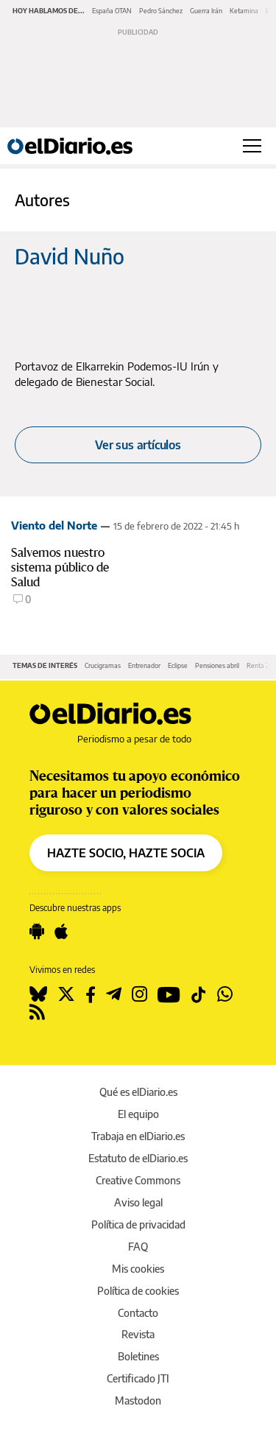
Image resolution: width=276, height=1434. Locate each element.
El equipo (138, 1114)
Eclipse (178, 665)
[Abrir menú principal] (252, 145)
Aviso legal (138, 1202)
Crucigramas (103, 665)
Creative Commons (138, 1180)
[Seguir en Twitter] (66, 994)
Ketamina (244, 11)
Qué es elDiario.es (138, 1092)
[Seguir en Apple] (61, 932)
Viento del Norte (54, 525)
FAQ (138, 1246)
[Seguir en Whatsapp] (225, 994)
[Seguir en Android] (36, 932)
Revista (138, 1334)
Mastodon (138, 1400)
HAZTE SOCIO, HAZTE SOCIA (126, 853)
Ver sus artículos (138, 444)
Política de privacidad (138, 1224)
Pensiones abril (217, 665)
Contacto (138, 1313)
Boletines (138, 1356)
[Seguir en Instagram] (139, 994)
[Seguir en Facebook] (90, 994)
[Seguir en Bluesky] (38, 994)
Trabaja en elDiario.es (138, 1136)
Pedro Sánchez (161, 11)
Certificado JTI (138, 1378)
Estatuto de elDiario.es (138, 1158)
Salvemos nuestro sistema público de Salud (60, 567)
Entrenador (144, 665)
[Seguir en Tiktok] (199, 994)
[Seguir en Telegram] (113, 994)
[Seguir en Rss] (37, 1012)
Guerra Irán (206, 11)
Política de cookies (138, 1290)
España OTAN (112, 11)
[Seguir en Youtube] (169, 994)
